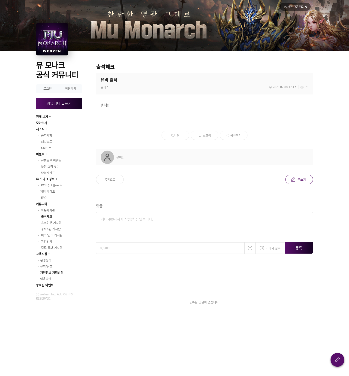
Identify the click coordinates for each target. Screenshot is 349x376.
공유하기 (235, 135)
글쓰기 (302, 179)
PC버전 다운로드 (294, 7)
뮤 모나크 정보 (45, 179)
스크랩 (207, 135)
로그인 (47, 88)
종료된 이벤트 (45, 285)
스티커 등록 (250, 248)
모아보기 (41, 123)
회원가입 (70, 88)
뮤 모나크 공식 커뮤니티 (57, 69)
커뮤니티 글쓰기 (59, 103)
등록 (299, 247)
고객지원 (41, 254)
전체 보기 (42, 116)
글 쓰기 (337, 360)
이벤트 (40, 154)
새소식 (40, 129)
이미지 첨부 (270, 246)
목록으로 (109, 179)
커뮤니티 (41, 204)
